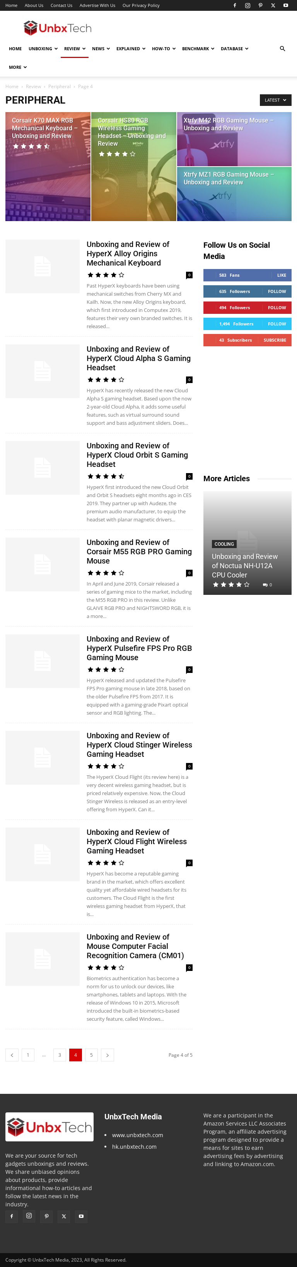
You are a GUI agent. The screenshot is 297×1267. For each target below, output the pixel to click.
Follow (277, 291)
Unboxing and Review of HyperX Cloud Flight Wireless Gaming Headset (137, 841)
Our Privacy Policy (141, 5)
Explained (131, 48)
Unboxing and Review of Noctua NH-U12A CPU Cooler (245, 565)
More (18, 67)
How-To (164, 48)
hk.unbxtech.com (134, 1146)
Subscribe (275, 340)
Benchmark (198, 48)
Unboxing (43, 48)
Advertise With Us (97, 5)
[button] (282, 49)
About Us (34, 5)
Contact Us (61, 5)
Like (281, 275)
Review (75, 48)
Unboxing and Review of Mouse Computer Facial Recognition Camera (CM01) (135, 946)
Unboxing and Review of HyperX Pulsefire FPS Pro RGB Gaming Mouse (139, 648)
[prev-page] (12, 1055)
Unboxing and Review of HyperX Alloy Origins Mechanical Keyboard (128, 253)
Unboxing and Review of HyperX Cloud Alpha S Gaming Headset (139, 358)
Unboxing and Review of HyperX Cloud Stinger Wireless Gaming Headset (139, 745)
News (101, 48)
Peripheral (59, 86)
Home (11, 5)
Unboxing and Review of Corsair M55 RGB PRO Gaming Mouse (139, 551)
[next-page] (107, 1055)
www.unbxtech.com (137, 1135)
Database (235, 48)
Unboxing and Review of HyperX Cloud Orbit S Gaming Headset (137, 455)
